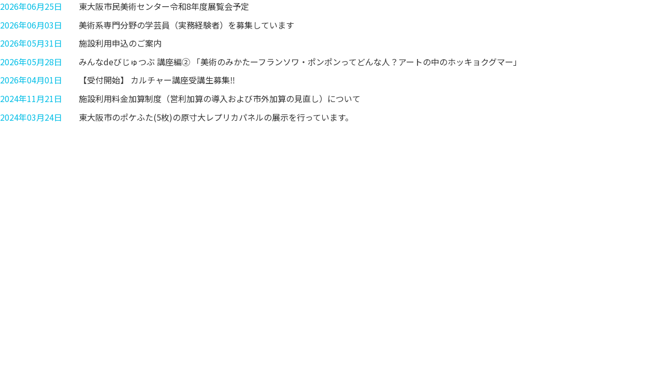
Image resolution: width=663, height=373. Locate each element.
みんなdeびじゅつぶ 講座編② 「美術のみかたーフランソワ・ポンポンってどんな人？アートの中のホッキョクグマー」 (300, 61)
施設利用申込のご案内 (120, 43)
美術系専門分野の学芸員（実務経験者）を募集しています (186, 25)
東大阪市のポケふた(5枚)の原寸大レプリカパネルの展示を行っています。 (216, 117)
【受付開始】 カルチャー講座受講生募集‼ (157, 80)
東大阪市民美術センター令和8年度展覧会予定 (164, 6)
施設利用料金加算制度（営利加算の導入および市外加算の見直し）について (220, 98)
